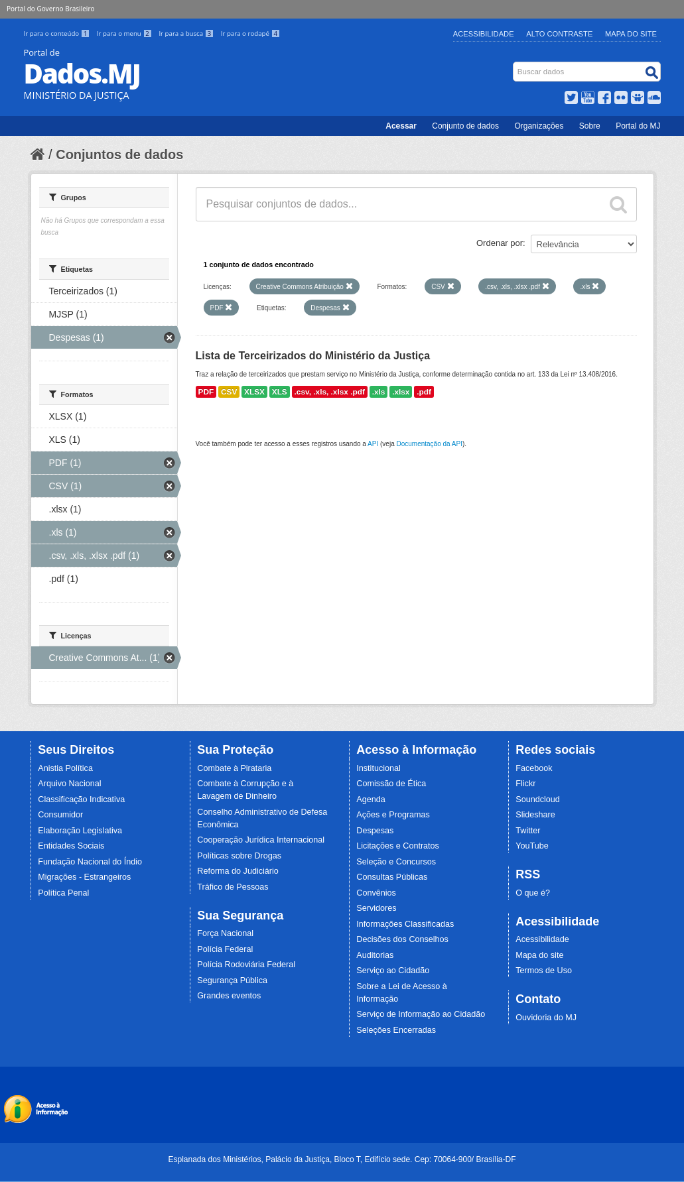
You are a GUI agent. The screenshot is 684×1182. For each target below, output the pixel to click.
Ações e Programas (393, 814)
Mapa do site (539, 955)
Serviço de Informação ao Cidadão (420, 1014)
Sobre (589, 126)
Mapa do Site (631, 34)
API (373, 443)
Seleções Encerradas (396, 1030)
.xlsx (400, 391)
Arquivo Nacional (69, 783)
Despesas (374, 830)
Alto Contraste (559, 34)
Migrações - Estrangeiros (84, 877)
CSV (229, 391)
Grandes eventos (229, 995)
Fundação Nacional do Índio (90, 861)
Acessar (401, 126)
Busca (513, 64)
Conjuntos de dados (119, 154)
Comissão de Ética (391, 783)
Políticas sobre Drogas (239, 855)
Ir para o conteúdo (58, 33)
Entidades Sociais (71, 846)
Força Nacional (225, 933)
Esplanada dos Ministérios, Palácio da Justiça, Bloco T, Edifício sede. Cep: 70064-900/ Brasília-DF (341, 1159)
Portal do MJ (638, 126)
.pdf (424, 391)
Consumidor (60, 814)
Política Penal (63, 893)
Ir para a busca (187, 33)
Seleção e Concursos (396, 861)
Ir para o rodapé (250, 33)
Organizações (538, 126)
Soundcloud (537, 799)
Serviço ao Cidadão (392, 970)
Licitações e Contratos (397, 846)
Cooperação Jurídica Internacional (260, 840)
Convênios (376, 893)
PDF (206, 391)
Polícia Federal (225, 949)
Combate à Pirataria (234, 768)
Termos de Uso (543, 970)
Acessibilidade (483, 34)
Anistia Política (65, 768)
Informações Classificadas (405, 924)
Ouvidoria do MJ (546, 1017)
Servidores (376, 908)
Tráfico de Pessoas (232, 887)
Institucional (378, 768)
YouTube (532, 846)
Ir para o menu (125, 33)
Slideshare (535, 814)
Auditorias (374, 955)
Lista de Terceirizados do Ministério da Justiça (313, 355)
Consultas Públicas (391, 877)
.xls (378, 391)
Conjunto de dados (465, 126)
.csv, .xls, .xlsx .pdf (330, 391)
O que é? (532, 893)
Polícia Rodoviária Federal (246, 964)
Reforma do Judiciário (238, 871)
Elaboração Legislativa (80, 830)
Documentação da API (429, 443)
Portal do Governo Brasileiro (50, 8)
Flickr (525, 783)
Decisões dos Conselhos (402, 939)
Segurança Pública (232, 980)
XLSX (254, 391)
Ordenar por (499, 243)
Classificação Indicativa (81, 799)
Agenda (370, 799)
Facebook (533, 768)
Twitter (527, 830)
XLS (279, 391)
